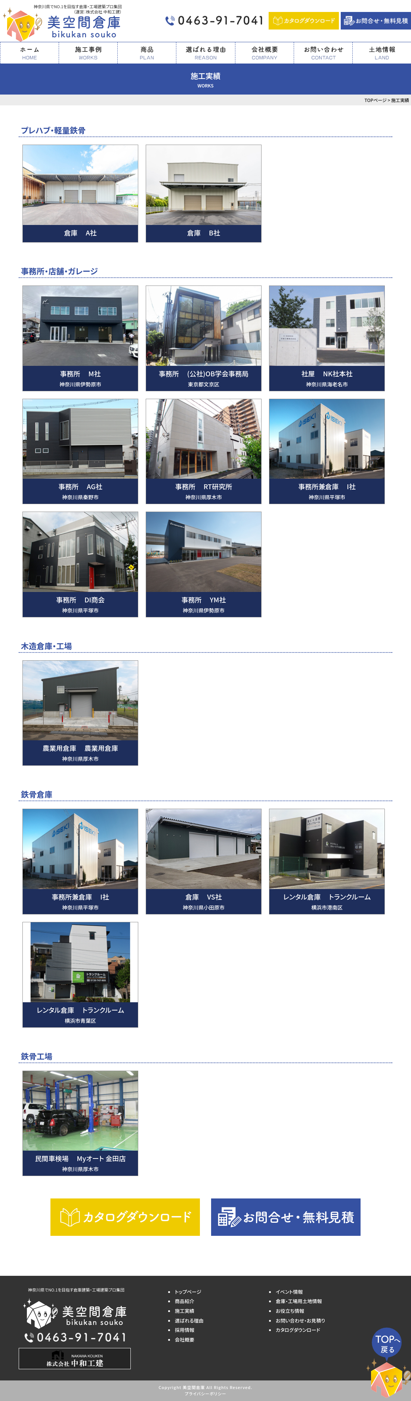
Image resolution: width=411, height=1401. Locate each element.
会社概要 (184, 1339)
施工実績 (184, 1310)
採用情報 (184, 1329)
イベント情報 (289, 1291)
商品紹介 (184, 1301)
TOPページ (375, 100)
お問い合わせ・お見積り (300, 1320)
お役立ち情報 (290, 1310)
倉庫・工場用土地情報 (299, 1301)
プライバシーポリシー (205, 1394)
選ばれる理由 (189, 1320)
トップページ (188, 1291)
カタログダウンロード (298, 1329)
